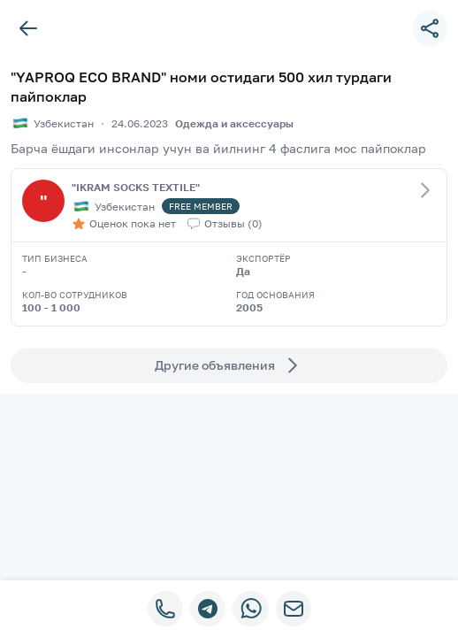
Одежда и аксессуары (234, 123)
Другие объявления (229, 365)
